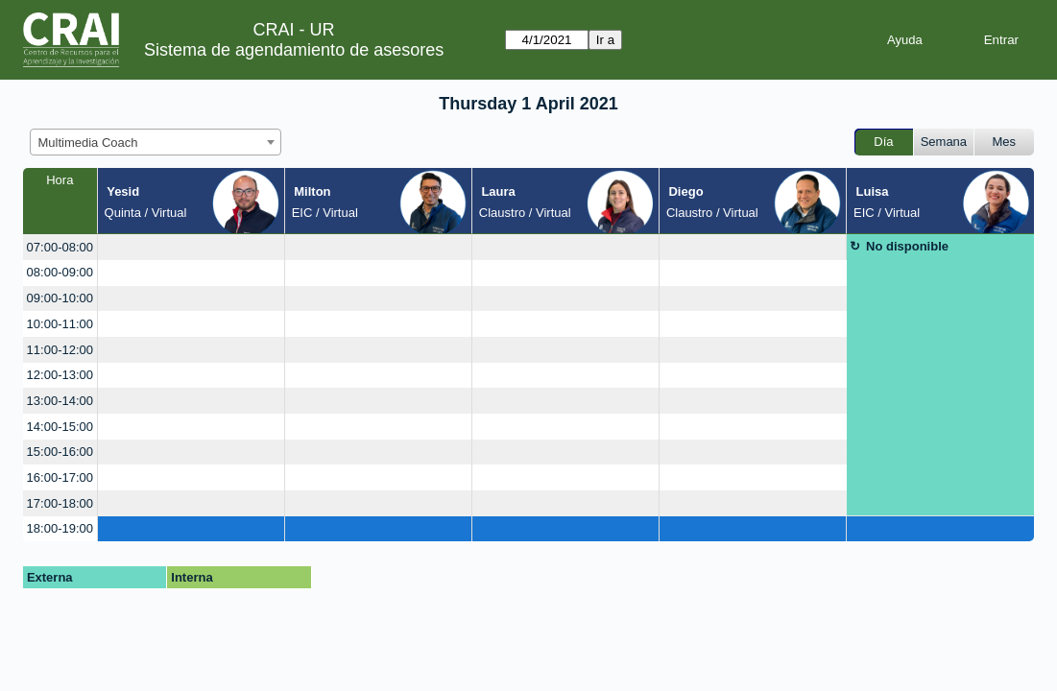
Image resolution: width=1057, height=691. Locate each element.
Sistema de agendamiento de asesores (294, 50)
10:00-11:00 (60, 324)
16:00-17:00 (60, 477)
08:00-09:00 (60, 272)
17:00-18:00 (60, 503)
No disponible (907, 246)
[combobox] (155, 142)
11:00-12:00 (60, 350)
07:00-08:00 (60, 247)
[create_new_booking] (191, 247)
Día (883, 141)
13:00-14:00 (60, 400)
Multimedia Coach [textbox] (88, 142)
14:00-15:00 (60, 426)
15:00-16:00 (60, 451)
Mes (1005, 141)
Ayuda (905, 40)
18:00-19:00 (60, 528)
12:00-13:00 (60, 375)
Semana (944, 141)
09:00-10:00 (60, 298)
